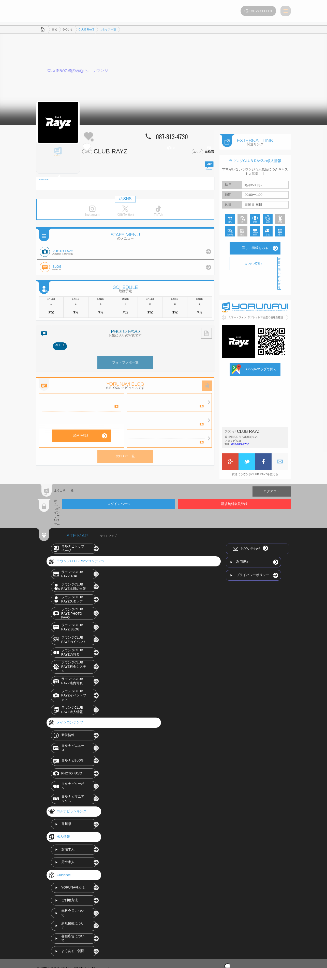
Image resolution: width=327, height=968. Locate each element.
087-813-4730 (240, 442)
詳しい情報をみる (255, 246)
